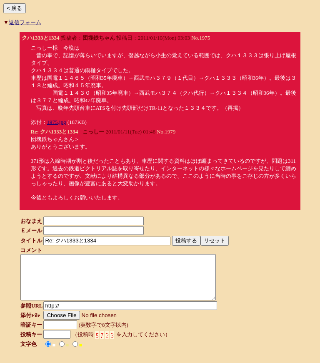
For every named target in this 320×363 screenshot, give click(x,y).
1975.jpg (56, 122)
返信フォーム (25, 22)
